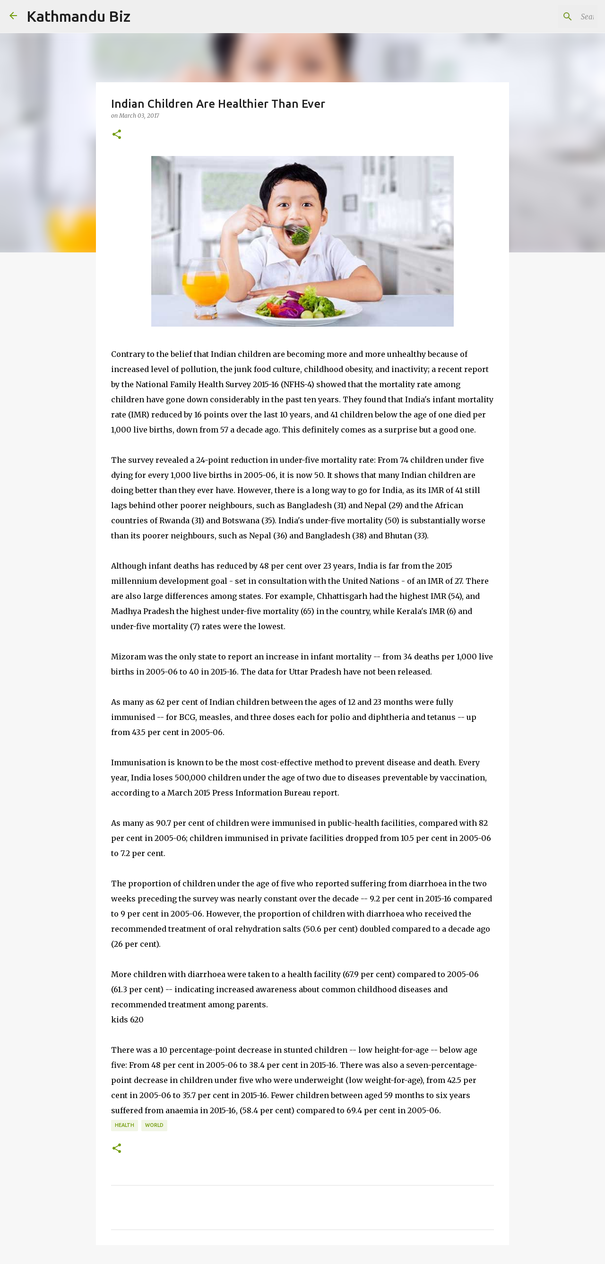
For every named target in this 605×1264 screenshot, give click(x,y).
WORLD (154, 1125)
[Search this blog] (547, 16)
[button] (116, 135)
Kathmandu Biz (78, 16)
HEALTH (124, 1125)
